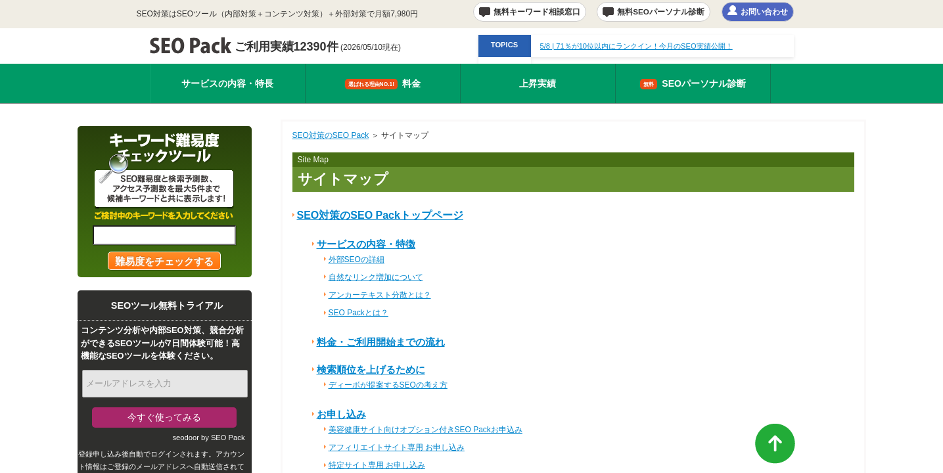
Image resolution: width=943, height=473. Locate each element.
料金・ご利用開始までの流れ (381, 342)
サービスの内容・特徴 (366, 244)
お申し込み (341, 414)
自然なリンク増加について (376, 277)
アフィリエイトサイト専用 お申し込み (397, 447)
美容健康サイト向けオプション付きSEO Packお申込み (425, 429)
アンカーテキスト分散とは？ (380, 295)
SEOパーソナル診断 (693, 83)
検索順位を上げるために (371, 369)
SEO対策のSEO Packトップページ (380, 215)
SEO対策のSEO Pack (330, 135)
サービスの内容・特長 (227, 83)
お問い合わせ (764, 11)
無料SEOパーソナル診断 (660, 11)
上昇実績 (537, 83)
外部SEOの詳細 (356, 259)
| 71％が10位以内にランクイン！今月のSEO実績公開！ (636, 46)
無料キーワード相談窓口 (537, 11)
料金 (383, 83)
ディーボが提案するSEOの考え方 (388, 385)
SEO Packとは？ (358, 312)
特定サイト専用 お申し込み (377, 465)
